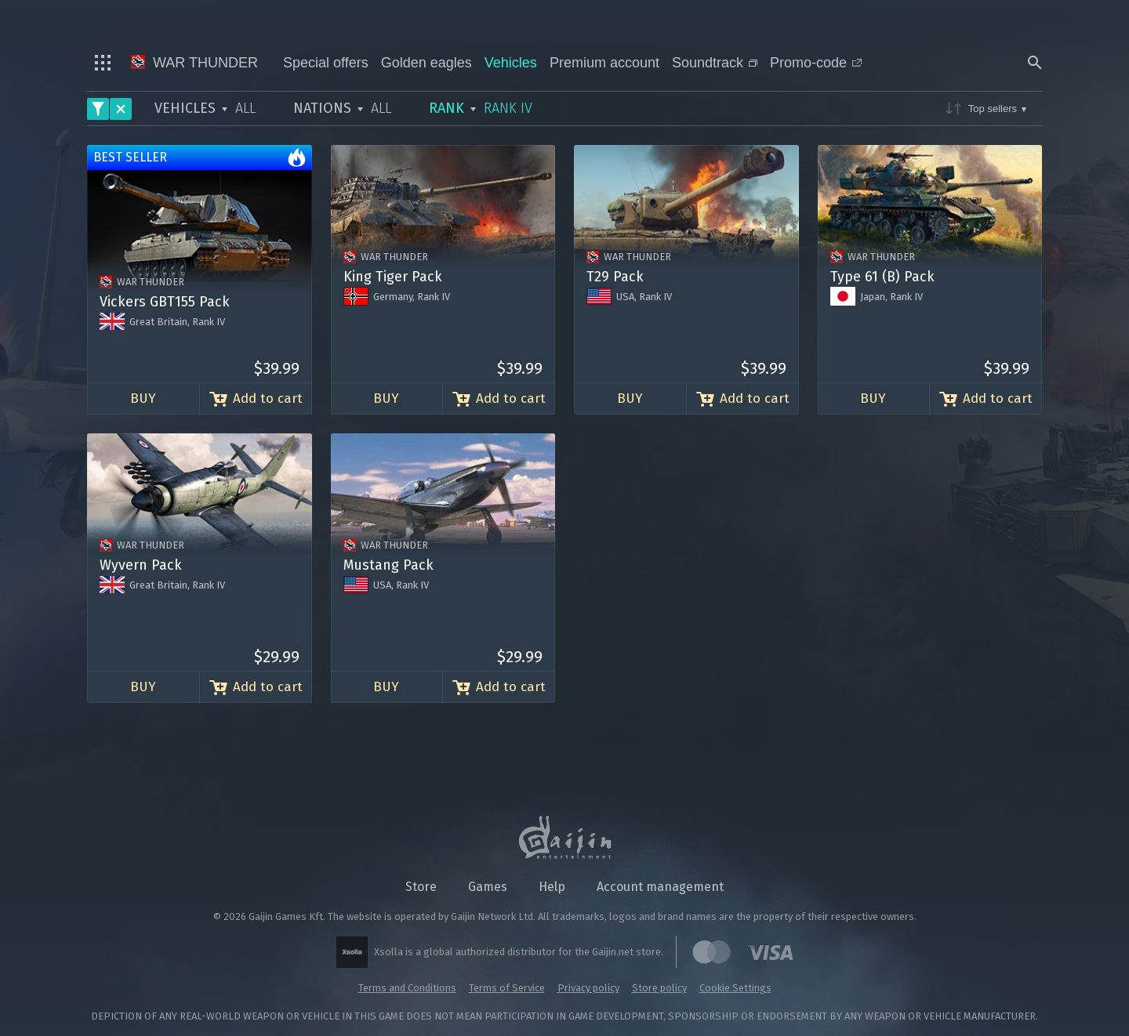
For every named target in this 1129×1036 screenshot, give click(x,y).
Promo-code (816, 63)
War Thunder (194, 63)
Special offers (325, 63)
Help (552, 886)
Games (487, 886)
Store (421, 886)
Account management (660, 886)
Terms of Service (507, 988)
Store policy (659, 988)
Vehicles (511, 63)
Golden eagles (426, 63)
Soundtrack (714, 63)
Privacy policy (588, 988)
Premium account (604, 63)
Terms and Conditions (407, 988)
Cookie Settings (735, 988)
